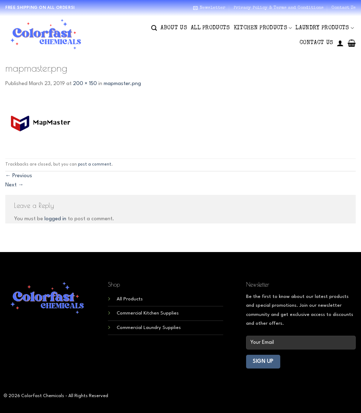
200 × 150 (85, 83)
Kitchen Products (263, 28)
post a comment (94, 164)
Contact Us (343, 8)
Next (14, 185)
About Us (173, 28)
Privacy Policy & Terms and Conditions (278, 8)
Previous (18, 176)
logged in (55, 219)
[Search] (154, 28)
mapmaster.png (122, 83)
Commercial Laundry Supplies (149, 327)
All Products (210, 28)
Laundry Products (324, 28)
